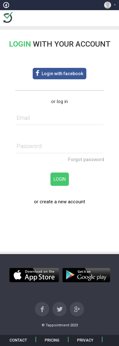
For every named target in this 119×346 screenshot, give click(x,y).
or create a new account (59, 202)
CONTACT (18, 340)
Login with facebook (59, 73)
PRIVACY (85, 340)
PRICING (52, 340)
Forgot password (86, 159)
